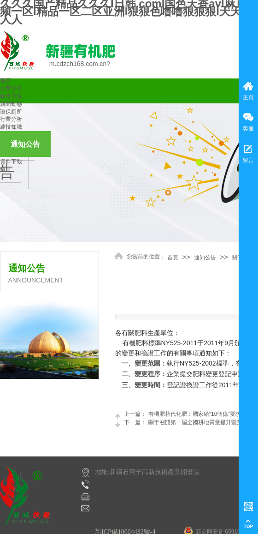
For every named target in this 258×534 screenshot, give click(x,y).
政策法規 (11, 96)
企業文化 (11, 88)
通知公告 (25, 144)
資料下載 (11, 161)
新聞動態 (11, 104)
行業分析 (11, 119)
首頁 (5, 80)
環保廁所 (11, 111)
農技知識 (11, 127)
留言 (5, 169)
